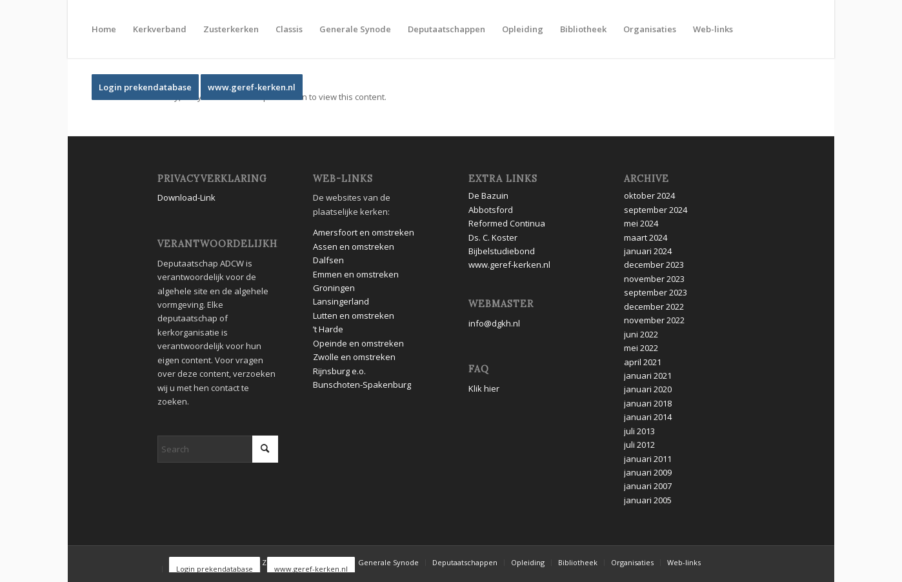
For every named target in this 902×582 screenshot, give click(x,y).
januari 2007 (648, 486)
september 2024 (655, 210)
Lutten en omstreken (353, 315)
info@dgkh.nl (494, 323)
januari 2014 (648, 417)
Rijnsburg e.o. (339, 371)
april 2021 (642, 362)
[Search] (217, 449)
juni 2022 (641, 334)
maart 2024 (645, 237)
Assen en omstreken (353, 246)
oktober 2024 (649, 195)
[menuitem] (104, 29)
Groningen (335, 288)
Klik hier (483, 388)
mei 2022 (641, 348)
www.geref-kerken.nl (509, 264)
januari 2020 (648, 389)
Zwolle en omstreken (354, 357)
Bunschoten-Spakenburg (362, 384)
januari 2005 (648, 500)
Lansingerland (341, 301)
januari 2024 (648, 251)
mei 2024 (641, 223)
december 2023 (654, 264)
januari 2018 (648, 403)
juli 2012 (639, 444)
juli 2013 (639, 431)
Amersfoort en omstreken (363, 232)
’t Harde (328, 329)
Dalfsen (328, 260)
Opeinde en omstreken (358, 343)
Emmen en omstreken (356, 274)
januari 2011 (648, 459)
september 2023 (655, 292)
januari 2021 (648, 375)
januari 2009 (648, 472)
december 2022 (654, 306)
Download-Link (186, 197)
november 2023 (654, 279)
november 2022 (654, 320)
